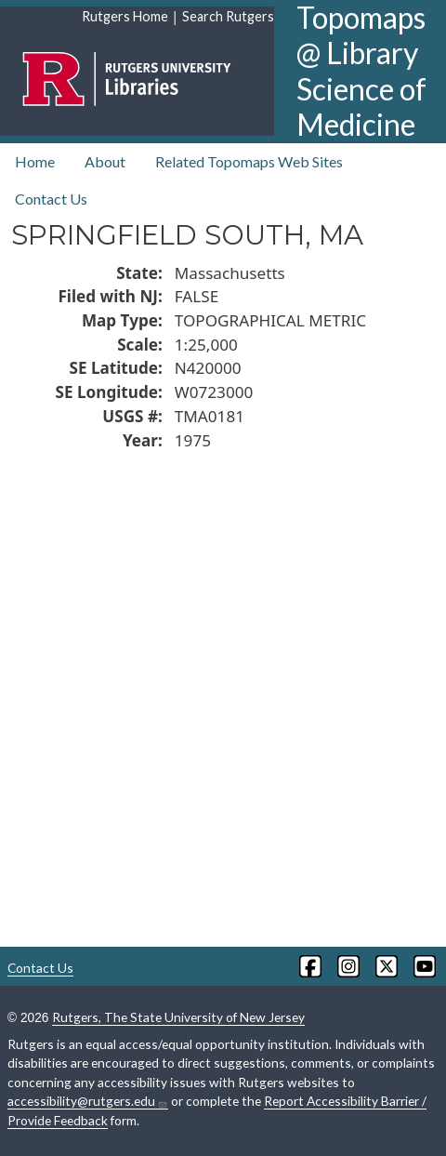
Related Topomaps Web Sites (249, 161)
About (105, 161)
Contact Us (51, 198)
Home (35, 161)
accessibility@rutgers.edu (87, 1101)
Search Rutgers (228, 16)
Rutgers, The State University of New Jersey (178, 1017)
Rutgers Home (125, 16)
